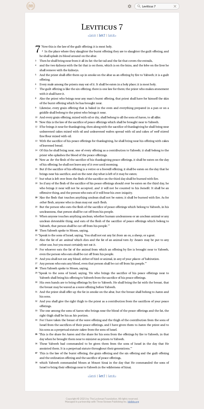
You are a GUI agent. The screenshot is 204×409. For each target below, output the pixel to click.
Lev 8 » (112, 35)
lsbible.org (133, 401)
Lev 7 (102, 35)
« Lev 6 (92, 35)
